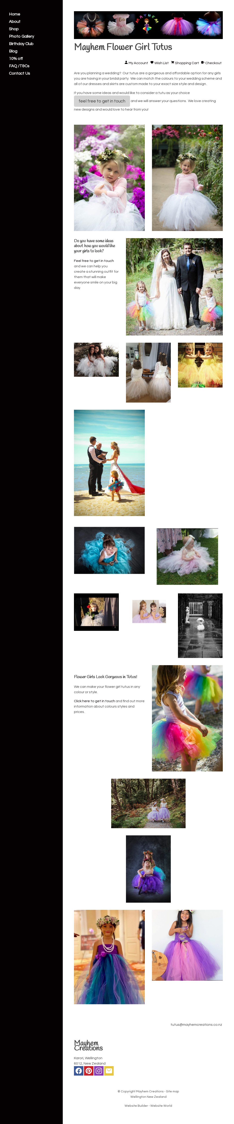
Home (14, 14)
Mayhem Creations (150, 1091)
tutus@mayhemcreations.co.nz (196, 1024)
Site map (172, 1091)
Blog (13, 51)
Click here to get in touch (94, 701)
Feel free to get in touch (94, 261)
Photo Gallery (21, 37)
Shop (14, 29)
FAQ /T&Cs (19, 66)
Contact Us (19, 74)
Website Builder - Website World (148, 1105)
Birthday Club (21, 44)
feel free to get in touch (102, 101)
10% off (16, 59)
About (14, 22)
